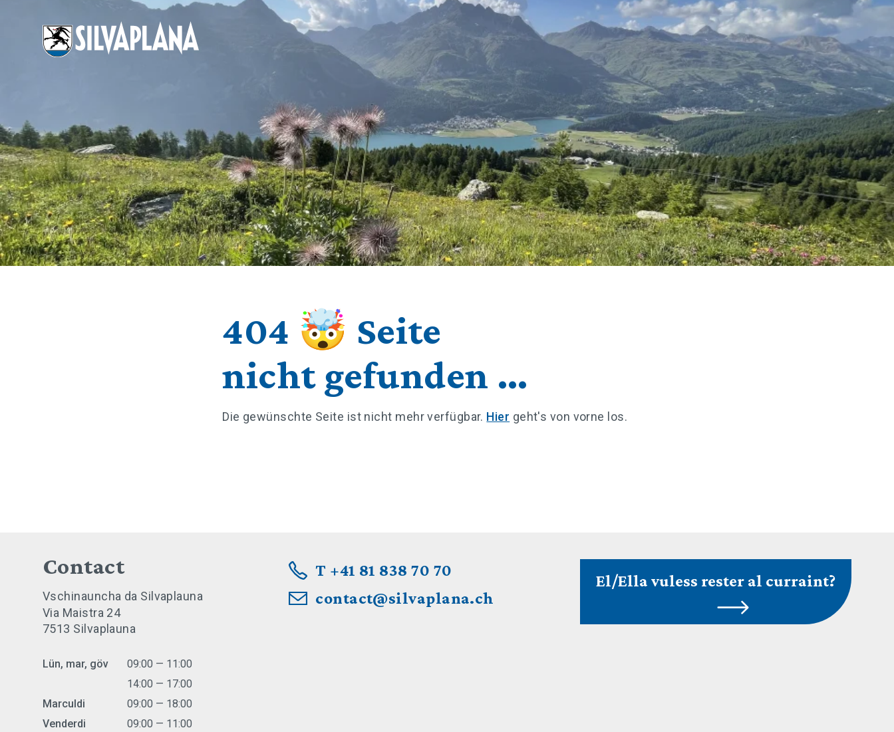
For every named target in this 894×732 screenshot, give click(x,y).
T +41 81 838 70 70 (383, 570)
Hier (498, 417)
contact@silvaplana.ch (404, 598)
